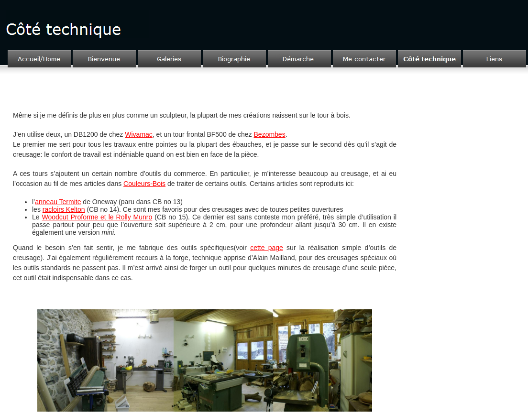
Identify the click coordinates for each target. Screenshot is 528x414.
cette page (266, 247)
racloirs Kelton (64, 209)
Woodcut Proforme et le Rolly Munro (97, 217)
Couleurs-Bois (144, 183)
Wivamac (139, 134)
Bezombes (270, 134)
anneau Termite (58, 202)
